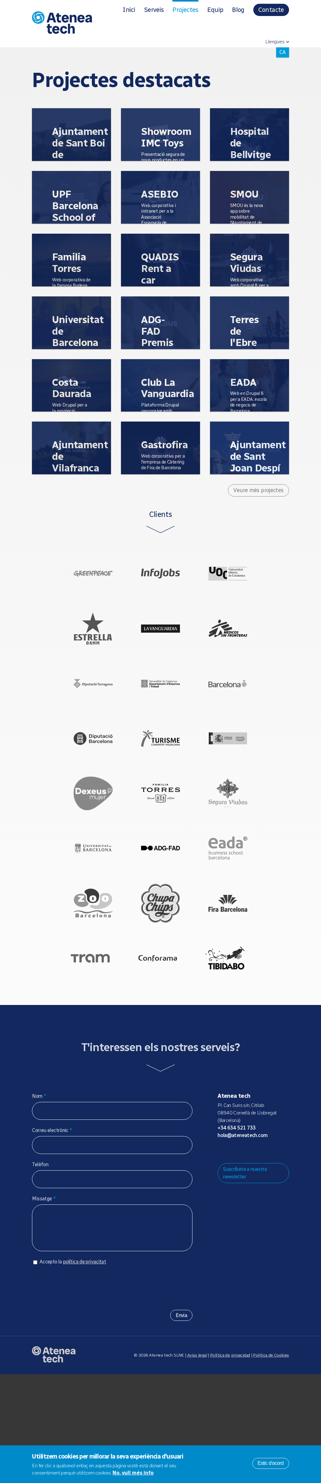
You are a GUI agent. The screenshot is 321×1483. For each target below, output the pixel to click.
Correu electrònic (52, 1233)
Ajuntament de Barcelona (240, 715)
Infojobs (160, 580)
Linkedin (272, 1253)
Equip (215, 9)
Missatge (44, 1301)
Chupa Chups (160, 986)
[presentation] (79, 1394)
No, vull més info (133, 1473)
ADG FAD (160, 918)
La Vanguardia (160, 647)
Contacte (271, 9)
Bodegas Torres (160, 851)
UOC (240, 580)
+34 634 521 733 (237, 1230)
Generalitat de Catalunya (160, 715)
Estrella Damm (80, 647)
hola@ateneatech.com (242, 1238)
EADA (240, 918)
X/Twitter (252, 1253)
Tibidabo (238, 1054)
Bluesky (242, 1253)
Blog (238, 9)
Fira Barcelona (240, 986)
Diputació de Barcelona (80, 783)
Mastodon (232, 1253)
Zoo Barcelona (80, 986)
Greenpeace (80, 580)
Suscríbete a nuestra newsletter (245, 1275)
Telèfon (40, 1267)
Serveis (154, 9)
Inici (129, 9)
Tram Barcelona (77, 1054)
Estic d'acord (271, 1463)
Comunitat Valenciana (160, 783)
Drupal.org (222, 1253)
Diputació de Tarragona (80, 715)
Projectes (185, 9)
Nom (39, 1199)
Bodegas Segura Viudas (240, 851)
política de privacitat (84, 1371)
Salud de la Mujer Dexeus (80, 851)
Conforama (157, 1054)
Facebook (262, 1253)
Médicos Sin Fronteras (240, 647)
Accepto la (72, 1371)
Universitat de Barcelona (80, 918)
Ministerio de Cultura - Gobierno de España (240, 783)
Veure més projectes (258, 490)
